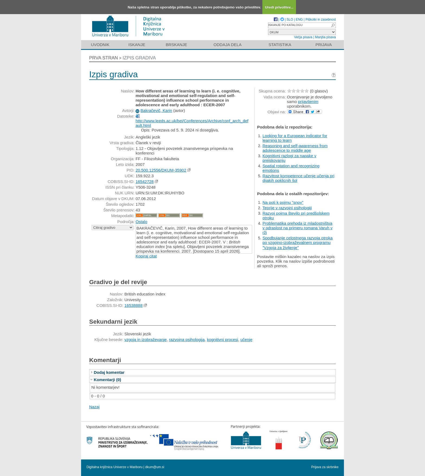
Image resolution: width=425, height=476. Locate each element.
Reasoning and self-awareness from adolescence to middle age (295, 148)
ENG (299, 19)
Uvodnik (100, 44)
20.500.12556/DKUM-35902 (161, 170)
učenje (246, 339)
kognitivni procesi (222, 339)
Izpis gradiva (139, 57)
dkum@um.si (154, 467)
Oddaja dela (228, 44)
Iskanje (136, 44)
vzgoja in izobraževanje (145, 339)
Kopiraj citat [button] (146, 256)
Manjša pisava (325, 37)
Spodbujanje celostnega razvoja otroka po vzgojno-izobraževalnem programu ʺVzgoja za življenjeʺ (298, 243)
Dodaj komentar (109, 372)
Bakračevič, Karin (156, 110)
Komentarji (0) (107, 379)
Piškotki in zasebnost (320, 19)
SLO (289, 19)
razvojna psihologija (187, 339)
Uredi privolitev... (279, 7)
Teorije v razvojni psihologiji (287, 207)
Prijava (323, 44)
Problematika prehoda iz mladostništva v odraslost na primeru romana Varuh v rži (298, 228)
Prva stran (103, 57)
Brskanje (176, 44)
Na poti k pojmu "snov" (283, 202)
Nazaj (94, 406)
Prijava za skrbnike (325, 467)
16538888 (133, 305)
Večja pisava (303, 37)
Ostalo (141, 221)
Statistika (280, 44)
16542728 (145, 181)
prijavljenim (308, 101)
